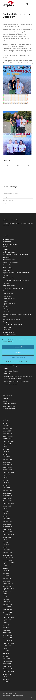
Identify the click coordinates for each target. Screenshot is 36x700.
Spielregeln (6, 309)
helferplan (6, 270)
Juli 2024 (5, 477)
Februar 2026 (7, 428)
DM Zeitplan (7, 257)
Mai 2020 (6, 599)
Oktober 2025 (7, 439)
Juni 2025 (6, 449)
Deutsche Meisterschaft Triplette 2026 (15, 254)
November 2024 (8, 467)
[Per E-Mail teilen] (28, 165)
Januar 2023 (7, 524)
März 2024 (6, 488)
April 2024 (6, 485)
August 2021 (7, 565)
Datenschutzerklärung (19, 362)
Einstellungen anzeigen (18, 357)
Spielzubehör (7, 330)
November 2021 (8, 558)
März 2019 (6, 630)
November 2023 (8, 498)
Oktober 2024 (7, 470)
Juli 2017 (5, 677)
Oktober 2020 (7, 586)
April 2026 (6, 423)
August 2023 (7, 506)
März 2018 (6, 658)
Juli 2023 (5, 508)
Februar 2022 (7, 552)
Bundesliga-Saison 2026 (8, 200)
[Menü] (30, 4)
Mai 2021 (6, 573)
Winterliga (6, 301)
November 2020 (8, 583)
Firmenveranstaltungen (10, 366)
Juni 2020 (6, 596)
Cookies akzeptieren (18, 347)
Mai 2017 (6, 679)
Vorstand (6, 311)
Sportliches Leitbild (9, 298)
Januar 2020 (7, 607)
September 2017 (8, 671)
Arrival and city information (12, 379)
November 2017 (8, 666)
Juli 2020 (5, 594)
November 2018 (8, 638)
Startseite (6, 283)
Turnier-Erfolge (6, 190)
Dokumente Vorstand (10, 384)
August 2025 (7, 444)
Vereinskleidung (8, 293)
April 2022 (6, 547)
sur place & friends (9, 286)
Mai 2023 (6, 514)
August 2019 (7, 620)
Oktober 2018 (7, 640)
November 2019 (8, 612)
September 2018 (8, 643)
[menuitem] (26, 4)
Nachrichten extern (9, 403)
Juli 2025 (5, 446)
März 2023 (6, 519)
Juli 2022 (5, 539)
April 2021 (6, 576)
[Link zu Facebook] (29, 697)
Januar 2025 (7, 462)
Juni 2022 (6, 542)
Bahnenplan (7, 242)
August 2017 (7, 674)
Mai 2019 (6, 627)
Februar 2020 (7, 604)
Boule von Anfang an (10, 244)
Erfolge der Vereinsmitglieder (12, 324)
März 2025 (6, 457)
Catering (5, 249)
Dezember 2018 (8, 635)
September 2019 (8, 617)
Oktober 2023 (7, 501)
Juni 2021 (6, 571)
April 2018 (6, 656)
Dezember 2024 (8, 464)
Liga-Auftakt (5, 197)
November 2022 (8, 529)
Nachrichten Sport (9, 406)
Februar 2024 (7, 490)
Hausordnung (7, 267)
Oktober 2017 (7, 669)
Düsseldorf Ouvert (9, 260)
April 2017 (6, 682)
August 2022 (7, 537)
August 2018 (7, 646)
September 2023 (8, 503)
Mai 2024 (6, 483)
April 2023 (6, 516)
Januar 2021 (7, 581)
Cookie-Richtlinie (8, 362)
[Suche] (26, 4)
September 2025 (8, 441)
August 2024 (7, 475)
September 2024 (8, 472)
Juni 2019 (6, 625)
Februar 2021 (7, 578)
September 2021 (8, 563)
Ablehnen (18, 352)
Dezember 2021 (8, 555)
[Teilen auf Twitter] (18, 165)
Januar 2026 (7, 431)
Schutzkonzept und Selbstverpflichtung (16, 280)
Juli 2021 (5, 568)
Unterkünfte (7, 291)
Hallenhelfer (7, 265)
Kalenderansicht (8, 278)
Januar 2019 (7, 633)
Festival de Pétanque (10, 335)
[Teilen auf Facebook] (8, 165)
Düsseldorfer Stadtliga (10, 262)
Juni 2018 (6, 651)
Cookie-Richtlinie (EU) (10, 252)
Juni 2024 (6, 480)
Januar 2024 (7, 493)
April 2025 (6, 454)
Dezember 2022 (8, 527)
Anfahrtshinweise (8, 332)
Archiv (5, 401)
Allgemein (6, 398)
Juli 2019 (5, 622)
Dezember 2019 (8, 609)
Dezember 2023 (8, 496)
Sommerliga (7, 296)
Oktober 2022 (7, 532)
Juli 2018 (5, 648)
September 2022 (8, 534)
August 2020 (7, 591)
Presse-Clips (7, 327)
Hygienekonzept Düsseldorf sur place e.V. (16, 273)
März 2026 (6, 426)
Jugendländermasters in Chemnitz (10, 193)
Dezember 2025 (8, 433)
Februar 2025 (7, 459)
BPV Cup (5, 247)
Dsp (17, 20)
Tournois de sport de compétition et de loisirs (18, 376)
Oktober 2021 (7, 560)
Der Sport (6, 322)
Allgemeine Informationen (11, 319)
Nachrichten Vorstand (10, 409)
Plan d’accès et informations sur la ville (16, 381)
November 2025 (8, 436)
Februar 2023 (7, 521)
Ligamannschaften (9, 304)
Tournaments (7, 373)
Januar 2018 (7, 664)
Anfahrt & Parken (8, 239)
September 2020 (8, 589)
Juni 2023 (6, 511)
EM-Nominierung (7, 203)
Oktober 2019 (7, 615)
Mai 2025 (6, 452)
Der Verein (6, 306)
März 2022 (6, 550)
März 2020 (6, 602)
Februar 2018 (7, 661)
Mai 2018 (6, 653)
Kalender (6, 275)
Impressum (29, 362)
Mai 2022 (6, 545)
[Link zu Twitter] (31, 697)
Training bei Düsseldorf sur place (14, 288)
